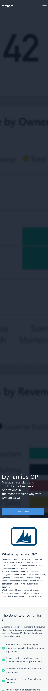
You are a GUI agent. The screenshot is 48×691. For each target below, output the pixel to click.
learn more (23, 511)
